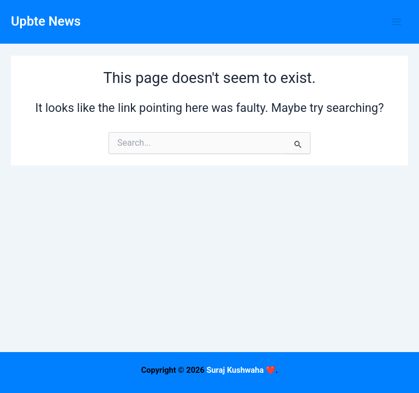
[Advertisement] (209, 316)
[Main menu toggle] (396, 21)
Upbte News (46, 21)
